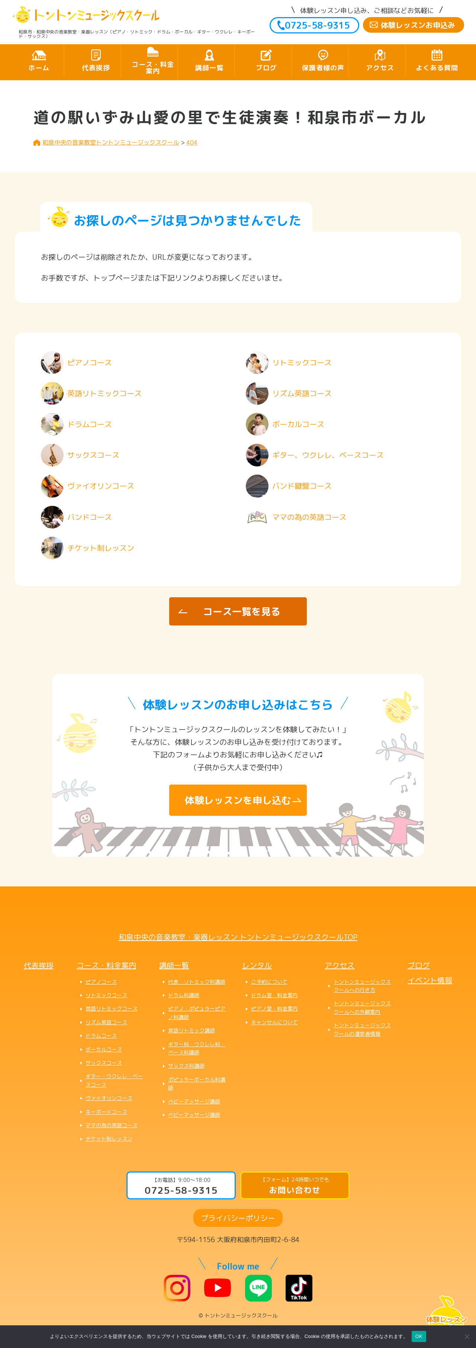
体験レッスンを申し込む (238, 800)
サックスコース (104, 1062)
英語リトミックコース (112, 1008)
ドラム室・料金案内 (274, 995)
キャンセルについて (274, 1022)
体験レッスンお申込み (418, 25)
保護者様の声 (323, 67)
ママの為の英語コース (112, 1125)
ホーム (38, 67)
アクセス (380, 67)
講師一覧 (209, 67)
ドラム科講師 (183, 995)
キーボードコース (106, 1111)
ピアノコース (101, 981)
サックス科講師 (186, 1065)
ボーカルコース (104, 1049)
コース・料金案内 (153, 68)
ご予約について (269, 981)
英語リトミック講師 (191, 1030)
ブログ (266, 67)
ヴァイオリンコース (109, 1098)
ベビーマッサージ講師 (194, 1101)
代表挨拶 (96, 67)
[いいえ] (466, 1336)
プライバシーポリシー (238, 1218)
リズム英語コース (106, 1022)
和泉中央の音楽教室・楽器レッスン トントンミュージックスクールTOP (238, 937)
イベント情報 (430, 980)
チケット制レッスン (109, 1138)
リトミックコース (106, 995)
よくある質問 (437, 67)
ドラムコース (101, 1035)
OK (418, 1336)
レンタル (257, 965)
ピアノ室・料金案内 (274, 1008)
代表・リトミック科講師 (196, 981)
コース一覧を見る (241, 611)
